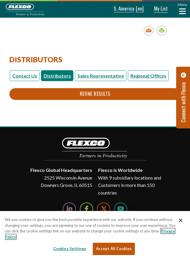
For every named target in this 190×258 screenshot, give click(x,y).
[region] (95, 234)
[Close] (180, 220)
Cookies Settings (69, 248)
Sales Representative (100, 75)
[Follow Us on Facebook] (86, 209)
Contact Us (24, 75)
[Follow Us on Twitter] (103, 209)
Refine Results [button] (95, 93)
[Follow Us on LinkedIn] (69, 209)
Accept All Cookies (114, 248)
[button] (120, 8)
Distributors (57, 75)
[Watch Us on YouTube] (120, 209)
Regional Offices (148, 75)
